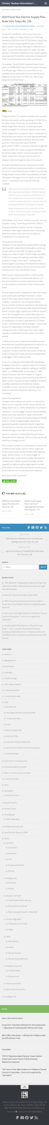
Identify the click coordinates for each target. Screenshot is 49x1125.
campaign (8, 672)
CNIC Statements (12, 819)
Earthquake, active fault (17, 923)
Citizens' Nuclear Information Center (19, 3)
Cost (8, 724)
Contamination (14, 970)
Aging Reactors (10, 660)
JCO (10, 859)
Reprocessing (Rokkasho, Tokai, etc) (22, 912)
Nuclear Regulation (13, 919)
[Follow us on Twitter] (41, 527)
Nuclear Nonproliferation (18, 959)
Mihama (11, 871)
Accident (9, 843)
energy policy (11, 878)
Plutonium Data (12, 753)
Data (6, 702)
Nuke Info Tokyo (12, 795)
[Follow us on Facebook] (37, 527)
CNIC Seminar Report (12, 684)
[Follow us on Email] (32, 527)
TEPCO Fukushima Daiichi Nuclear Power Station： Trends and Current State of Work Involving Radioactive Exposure (24, 604)
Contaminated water (12, 696)
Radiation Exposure (14, 966)
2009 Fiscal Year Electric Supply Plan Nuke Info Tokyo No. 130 (11, 504)
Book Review (9, 666)
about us (7, 654)
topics (6, 838)
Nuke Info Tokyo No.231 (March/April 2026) (21, 595)
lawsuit (11, 947)
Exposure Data (12, 736)
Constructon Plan (13, 718)
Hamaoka (12, 853)
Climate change (10, 678)
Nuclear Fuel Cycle (13, 895)
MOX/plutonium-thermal (17, 906)
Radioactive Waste (13, 983)
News (6, 785)
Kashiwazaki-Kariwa (16, 865)
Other (8, 936)
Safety (10, 929)
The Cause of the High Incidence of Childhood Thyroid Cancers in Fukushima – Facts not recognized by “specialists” (24, 616)
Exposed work (13, 976)
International (13, 941)
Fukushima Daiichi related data (18, 742)
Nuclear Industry (14, 953)
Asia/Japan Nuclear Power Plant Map (20, 712)
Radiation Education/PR (13, 826)
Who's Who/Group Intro (15, 989)
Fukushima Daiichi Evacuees (15, 767)
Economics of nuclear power (15, 761)
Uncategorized (10, 996)
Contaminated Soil (11, 690)
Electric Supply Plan (11, 9)
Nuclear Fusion (10, 808)
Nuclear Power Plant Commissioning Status (23, 748)
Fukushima (12, 847)
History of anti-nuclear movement (17, 773)
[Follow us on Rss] (45, 527)
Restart (11, 888)
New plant (12, 882)
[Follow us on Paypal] (28, 527)
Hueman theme (36, 1112)
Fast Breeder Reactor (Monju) (19, 900)
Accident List (11, 707)
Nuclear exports (10, 802)
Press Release (9, 814)
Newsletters (8, 791)
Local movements (11, 779)
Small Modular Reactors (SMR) (16, 832)
